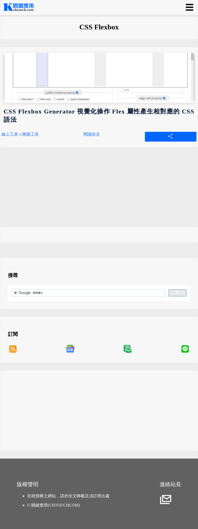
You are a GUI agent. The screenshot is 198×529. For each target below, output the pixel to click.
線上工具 (10, 134)
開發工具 (30, 134)
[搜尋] (87, 293)
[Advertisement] (99, 191)
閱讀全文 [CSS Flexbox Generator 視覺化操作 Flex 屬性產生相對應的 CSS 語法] (92, 134)
